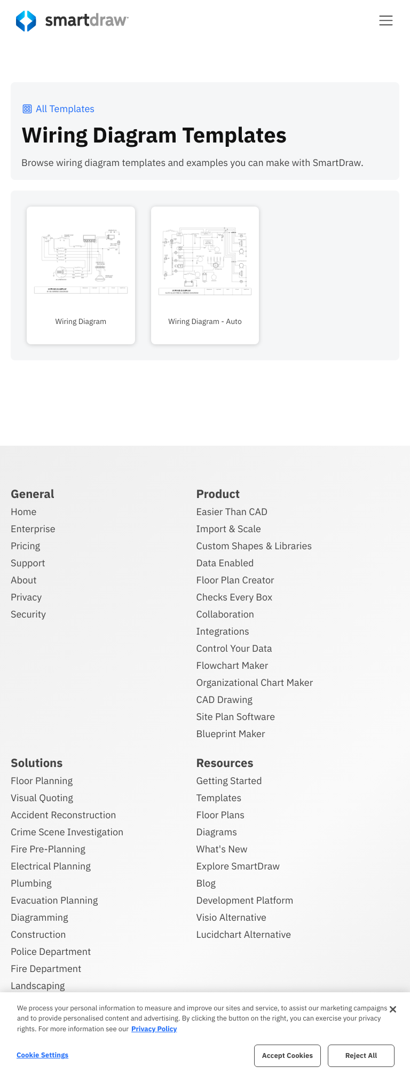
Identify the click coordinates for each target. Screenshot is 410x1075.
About (24, 580)
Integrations (222, 631)
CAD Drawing (224, 699)
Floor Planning (42, 780)
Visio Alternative (231, 917)
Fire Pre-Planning (48, 849)
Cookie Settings (42, 1055)
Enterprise (33, 529)
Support (28, 563)
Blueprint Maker (230, 734)
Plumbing (31, 883)
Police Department (51, 951)
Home (23, 511)
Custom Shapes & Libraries (254, 546)
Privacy (26, 597)
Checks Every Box (234, 597)
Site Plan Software (235, 716)
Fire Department (46, 968)
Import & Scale (228, 529)
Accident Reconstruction (63, 815)
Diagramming (39, 917)
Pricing (25, 546)
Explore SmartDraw (238, 866)
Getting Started (229, 780)
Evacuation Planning (54, 900)
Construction (38, 934)
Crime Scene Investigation (67, 832)
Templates (219, 798)
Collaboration (225, 614)
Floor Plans (220, 815)
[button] (386, 20)
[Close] (393, 1009)
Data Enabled (225, 563)
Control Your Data (234, 648)
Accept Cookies (287, 1055)
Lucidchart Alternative (243, 934)
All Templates (57, 108)
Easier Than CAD (232, 511)
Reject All (361, 1055)
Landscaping (38, 985)
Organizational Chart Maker (254, 682)
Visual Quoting (42, 798)
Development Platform (245, 900)
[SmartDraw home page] (72, 21)
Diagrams (216, 832)
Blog (206, 883)
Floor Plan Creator (235, 580)
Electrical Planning (51, 866)
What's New (222, 849)
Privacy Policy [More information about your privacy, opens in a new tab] (154, 1028)
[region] (205, 1033)
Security (28, 614)
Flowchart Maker (232, 665)
